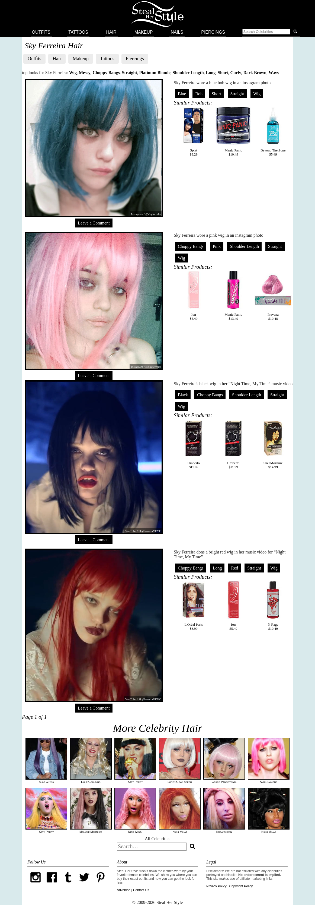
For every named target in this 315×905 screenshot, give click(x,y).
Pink (217, 246)
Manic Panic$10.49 (233, 131)
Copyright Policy (241, 886)
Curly (235, 72)
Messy (85, 72)
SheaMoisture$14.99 (273, 444)
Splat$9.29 (193, 131)
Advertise (123, 890)
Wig (73, 72)
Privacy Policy (216, 886)
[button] (271, 32)
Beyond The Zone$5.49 (273, 131)
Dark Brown (254, 72)
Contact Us (141, 890)
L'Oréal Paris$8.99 (193, 606)
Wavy (274, 72)
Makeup (143, 32)
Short (223, 72)
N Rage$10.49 (273, 606)
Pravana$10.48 (273, 296)
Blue (182, 93)
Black (183, 395)
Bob (198, 93)
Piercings (213, 32)
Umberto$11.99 (193, 444)
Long (211, 72)
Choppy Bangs (106, 72)
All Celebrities (157, 838)
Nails (177, 32)
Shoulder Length (188, 72)
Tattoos (78, 32)
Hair (111, 32)
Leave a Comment (94, 223)
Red (234, 568)
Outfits (41, 32)
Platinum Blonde (155, 72)
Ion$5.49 (193, 296)
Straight (129, 72)
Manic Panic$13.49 (233, 296)
